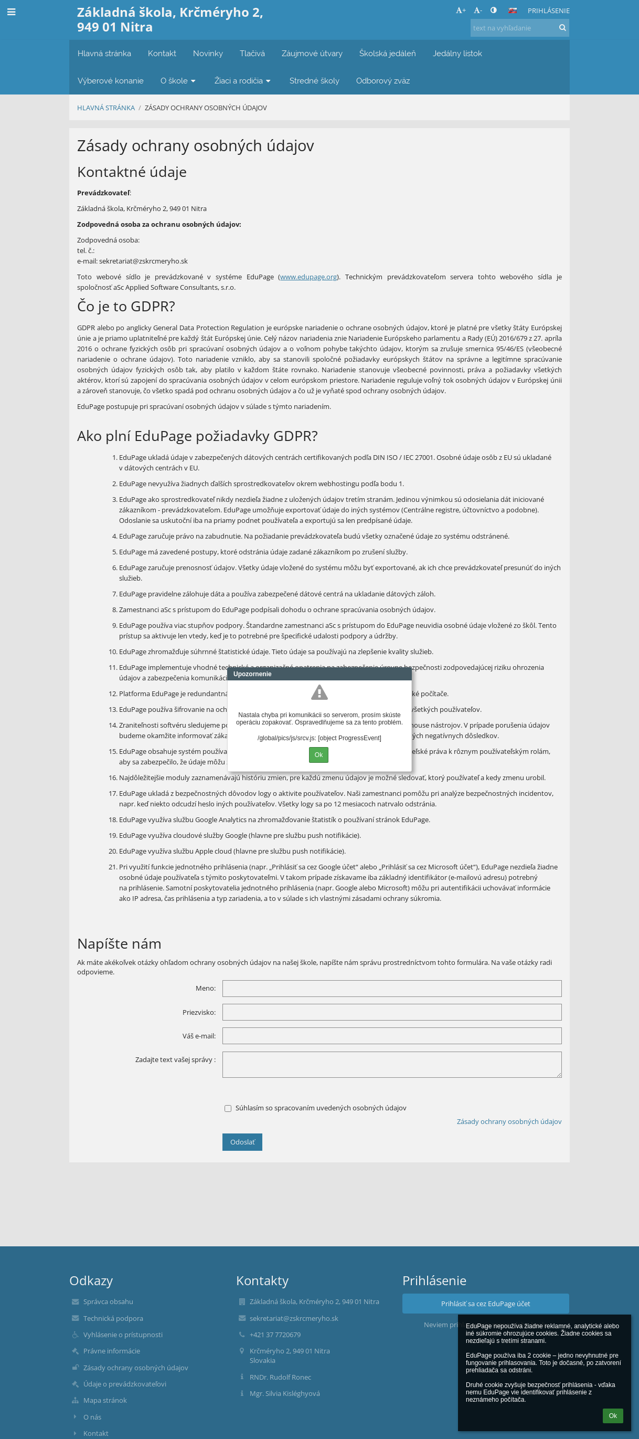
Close (404, 674)
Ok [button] (613, 1416)
